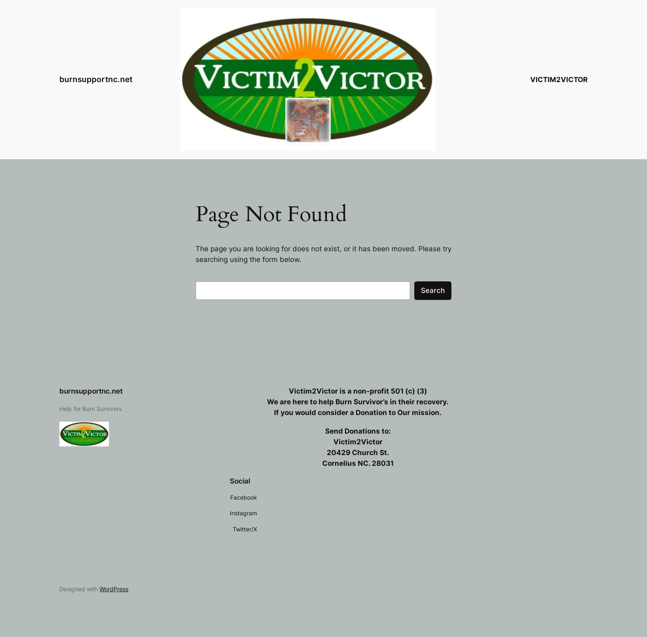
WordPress (113, 588)
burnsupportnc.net (95, 79)
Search (433, 290)
